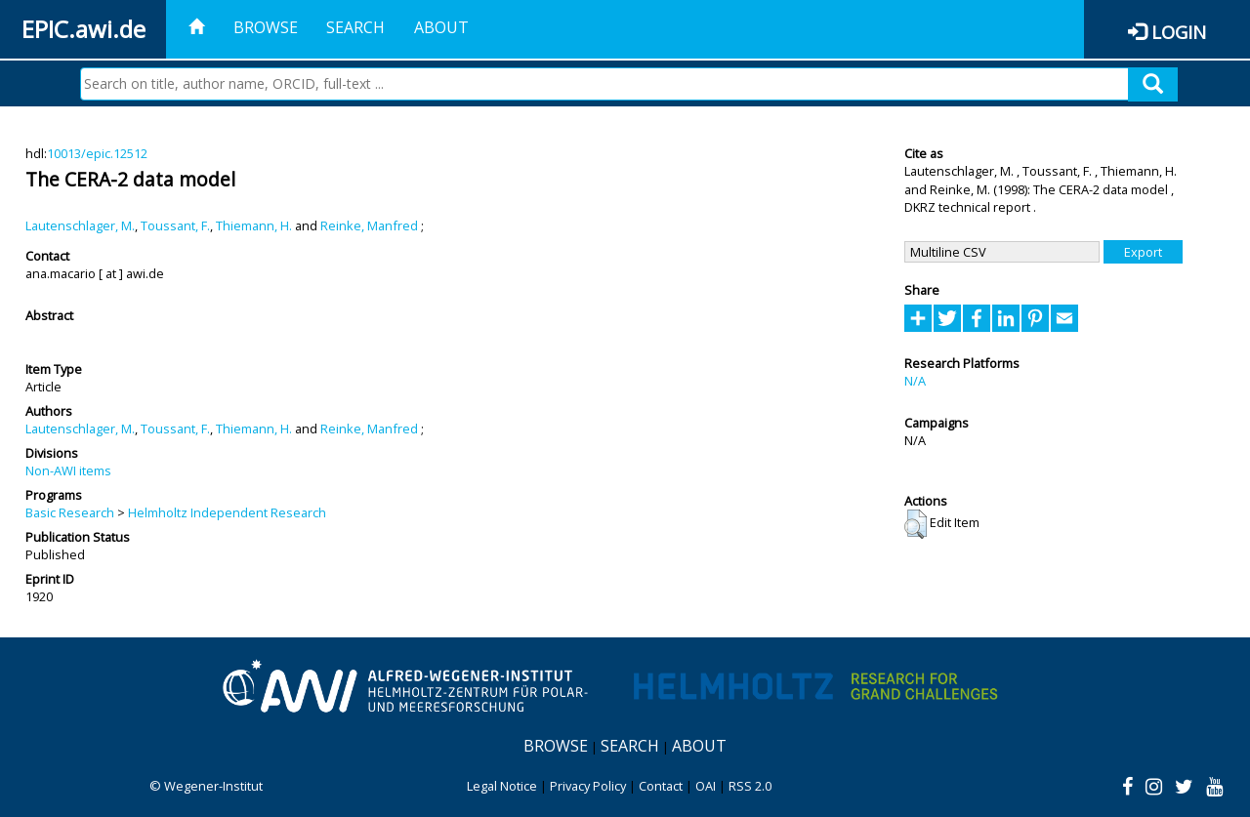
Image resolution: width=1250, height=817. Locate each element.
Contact (661, 786)
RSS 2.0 (750, 786)
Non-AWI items (68, 470)
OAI (705, 786)
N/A (915, 380)
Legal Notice (502, 786)
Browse (265, 27)
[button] (915, 524)
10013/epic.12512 (97, 153)
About (441, 27)
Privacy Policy (588, 786)
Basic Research (69, 512)
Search (355, 27)
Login (1178, 32)
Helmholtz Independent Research (227, 512)
